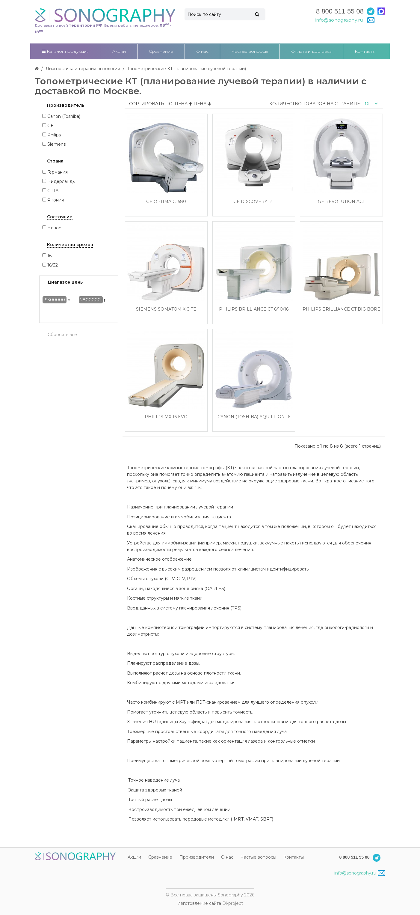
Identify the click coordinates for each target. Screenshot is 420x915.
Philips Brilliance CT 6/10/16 (253, 309)
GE (50, 125)
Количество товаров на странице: (315, 103)
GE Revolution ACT (341, 201)
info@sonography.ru (359, 873)
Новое (54, 228)
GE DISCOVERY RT (253, 201)
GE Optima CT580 (166, 201)
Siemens (56, 144)
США (52, 190)
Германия (57, 172)
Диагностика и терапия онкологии (83, 68)
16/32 (52, 265)
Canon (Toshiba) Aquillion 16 (253, 417)
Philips (54, 135)
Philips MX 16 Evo (166, 417)
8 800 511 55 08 (340, 11)
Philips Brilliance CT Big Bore (341, 309)
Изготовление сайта (199, 903)
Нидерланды (61, 181)
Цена (184, 103)
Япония (55, 200)
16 (49, 255)
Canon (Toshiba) (63, 116)
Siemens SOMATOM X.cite (166, 309)
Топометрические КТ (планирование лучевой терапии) (186, 68)
